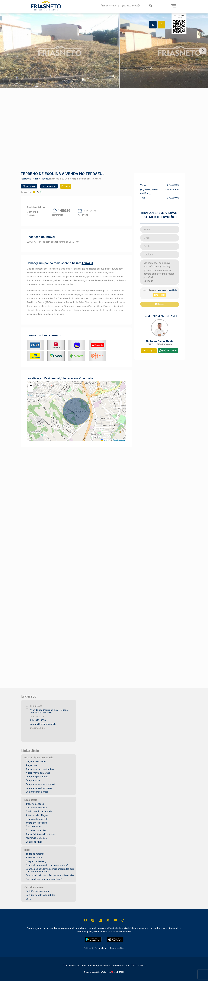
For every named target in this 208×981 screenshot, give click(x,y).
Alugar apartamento (36, 761)
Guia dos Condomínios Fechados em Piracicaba (50, 875)
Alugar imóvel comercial (38, 773)
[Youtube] (115, 920)
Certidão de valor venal (37, 891)
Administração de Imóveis (39, 811)
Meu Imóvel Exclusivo (36, 807)
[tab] (153, 24)
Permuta (65, 186)
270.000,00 (173, 185)
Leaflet (105, 440)
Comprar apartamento (37, 776)
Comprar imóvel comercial (39, 788)
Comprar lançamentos (37, 791)
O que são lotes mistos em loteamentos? (47, 865)
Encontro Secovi (34, 857)
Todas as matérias (35, 853)
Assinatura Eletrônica (36, 838)
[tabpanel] (104, 50)
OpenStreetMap (118, 440)
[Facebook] (85, 920)
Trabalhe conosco (35, 804)
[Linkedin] (100, 920)
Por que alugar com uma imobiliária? (44, 879)
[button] (150, 6)
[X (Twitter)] (108, 920)
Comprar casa (33, 780)
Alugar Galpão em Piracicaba (40, 834)
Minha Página (149, 350)
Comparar (49, 186)
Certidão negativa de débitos (40, 895)
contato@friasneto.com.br (43, 724)
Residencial (26, 179)
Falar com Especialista (37, 819)
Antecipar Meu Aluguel (37, 815)
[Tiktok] (123, 920)
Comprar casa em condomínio (41, 784)
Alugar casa (31, 765)
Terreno (36, 179)
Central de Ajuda (34, 841)
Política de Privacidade (95, 948)
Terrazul (46, 179)
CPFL (28, 898)
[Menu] (173, 5)
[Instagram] (93, 920)
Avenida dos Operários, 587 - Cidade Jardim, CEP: (49, 711)
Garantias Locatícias (36, 830)
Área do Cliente (108, 5)
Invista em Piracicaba (36, 822)
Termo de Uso (117, 948)
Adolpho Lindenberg (36, 861)
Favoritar (29, 186)
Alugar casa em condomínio (40, 769)
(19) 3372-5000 (131, 5)
